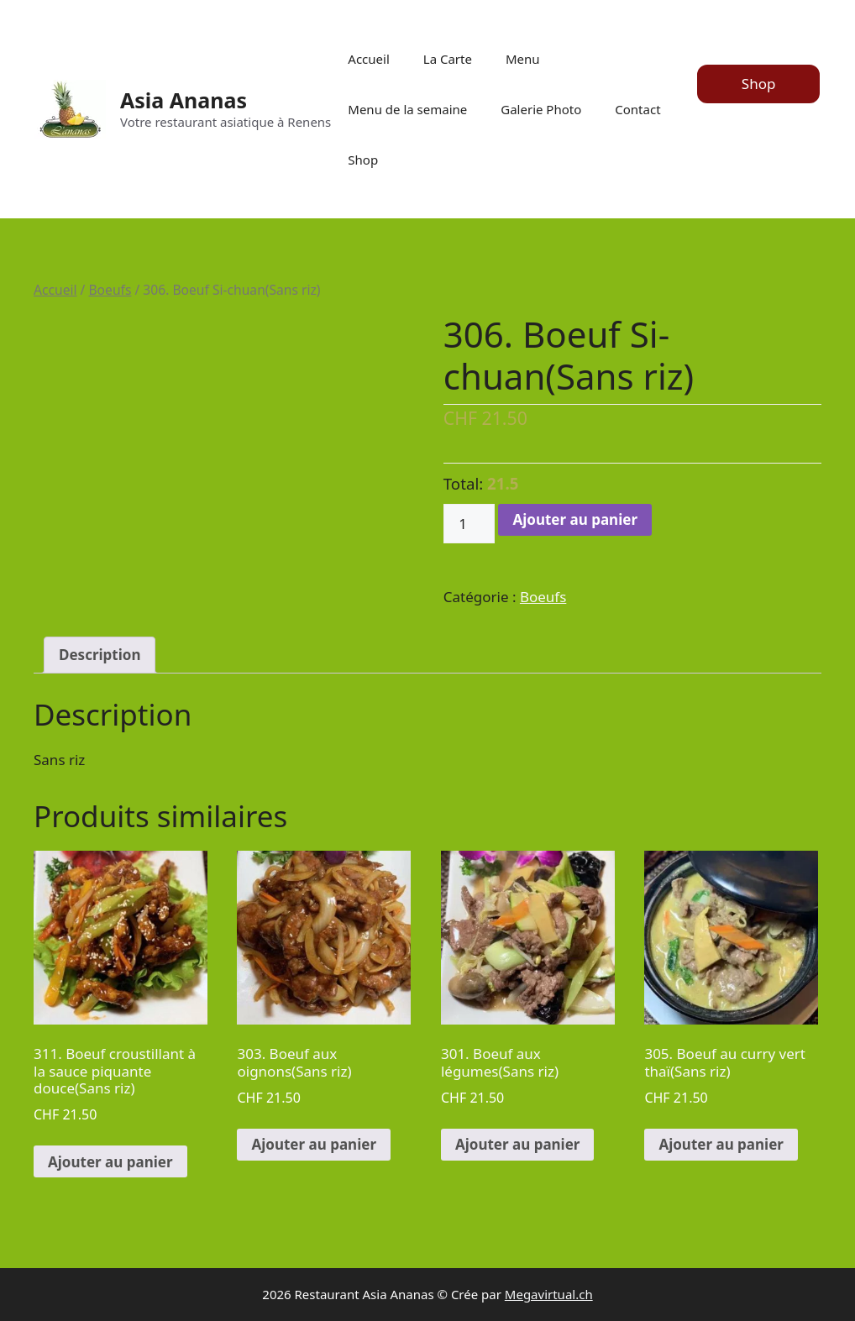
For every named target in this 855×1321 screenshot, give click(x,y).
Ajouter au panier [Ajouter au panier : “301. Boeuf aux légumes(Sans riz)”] (517, 1144)
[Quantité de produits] (469, 524)
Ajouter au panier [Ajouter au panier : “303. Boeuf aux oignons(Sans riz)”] (313, 1144)
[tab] (99, 655)
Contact (637, 109)
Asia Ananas (183, 100)
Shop (363, 159)
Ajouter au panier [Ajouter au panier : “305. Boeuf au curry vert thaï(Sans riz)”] (721, 1144)
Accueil (368, 58)
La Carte (447, 58)
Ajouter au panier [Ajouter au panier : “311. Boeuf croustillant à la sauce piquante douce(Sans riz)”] (110, 1162)
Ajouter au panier (574, 519)
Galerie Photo (541, 109)
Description (99, 654)
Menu (523, 58)
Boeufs (109, 289)
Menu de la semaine (407, 109)
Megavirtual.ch (549, 1294)
